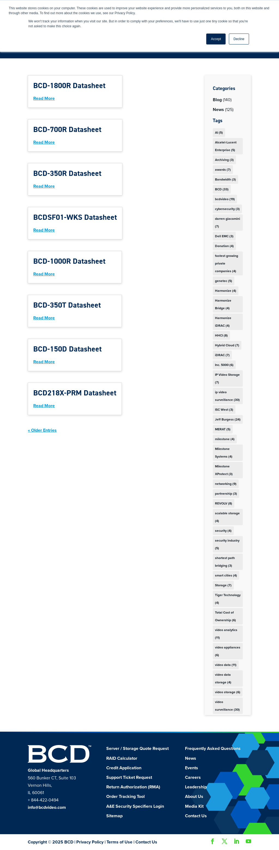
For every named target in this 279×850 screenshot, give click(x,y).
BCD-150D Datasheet (67, 349)
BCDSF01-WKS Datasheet (75, 217)
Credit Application (123, 768)
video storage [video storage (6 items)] (227, 692)
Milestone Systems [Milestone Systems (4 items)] (223, 452)
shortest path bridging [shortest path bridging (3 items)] (225, 561)
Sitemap (114, 816)
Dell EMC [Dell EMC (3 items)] (224, 236)
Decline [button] (238, 39)
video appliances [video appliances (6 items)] (227, 651)
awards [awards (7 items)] (223, 170)
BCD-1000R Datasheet (69, 261)
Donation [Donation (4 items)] (224, 246)
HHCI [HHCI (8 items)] (221, 335)
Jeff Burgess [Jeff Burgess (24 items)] (228, 419)
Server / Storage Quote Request (137, 748)
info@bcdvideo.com (47, 807)
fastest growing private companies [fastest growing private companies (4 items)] (226, 263)
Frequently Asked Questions (213, 748)
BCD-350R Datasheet (67, 173)
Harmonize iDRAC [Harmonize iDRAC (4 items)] (223, 322)
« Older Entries (42, 430)
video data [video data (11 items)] (225, 665)
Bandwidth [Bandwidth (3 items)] (225, 179)
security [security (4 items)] (223, 531)
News (218, 109)
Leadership (196, 787)
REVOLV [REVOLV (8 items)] (223, 503)
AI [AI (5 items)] (219, 132)
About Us (194, 796)
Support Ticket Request (129, 777)
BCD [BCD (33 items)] (222, 189)
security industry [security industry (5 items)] (227, 544)
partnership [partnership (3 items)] (226, 493)
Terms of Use (119, 842)
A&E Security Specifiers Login (135, 806)
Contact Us (196, 816)
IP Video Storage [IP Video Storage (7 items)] (227, 378)
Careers (193, 777)
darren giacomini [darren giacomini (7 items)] (227, 222)
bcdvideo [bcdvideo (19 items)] (225, 199)
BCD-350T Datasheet (67, 305)
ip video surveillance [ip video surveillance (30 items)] (227, 396)
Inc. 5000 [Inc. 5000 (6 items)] (224, 365)
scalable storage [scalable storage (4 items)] (227, 517)
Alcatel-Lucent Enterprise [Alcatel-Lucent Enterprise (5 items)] (225, 146)
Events (191, 768)
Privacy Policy (90, 842)
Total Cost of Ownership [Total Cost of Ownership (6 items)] (225, 616)
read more (44, 98)
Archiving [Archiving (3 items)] (224, 160)
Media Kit (194, 806)
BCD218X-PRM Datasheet (74, 393)
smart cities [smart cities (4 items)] (226, 575)
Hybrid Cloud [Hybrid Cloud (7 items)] (227, 345)
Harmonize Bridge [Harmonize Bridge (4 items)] (223, 304)
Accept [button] (216, 39)
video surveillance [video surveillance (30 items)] (227, 705)
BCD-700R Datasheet (67, 129)
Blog (217, 100)
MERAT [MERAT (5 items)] (223, 429)
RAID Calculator (121, 758)
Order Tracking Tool (125, 796)
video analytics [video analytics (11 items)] (226, 633)
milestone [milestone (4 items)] (225, 439)
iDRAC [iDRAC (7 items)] (222, 355)
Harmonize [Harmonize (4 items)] (225, 291)
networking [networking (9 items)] (225, 484)
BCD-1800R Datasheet (69, 85)
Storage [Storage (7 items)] (223, 585)
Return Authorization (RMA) (133, 787)
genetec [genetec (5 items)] (223, 281)
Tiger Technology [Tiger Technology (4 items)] (228, 599)
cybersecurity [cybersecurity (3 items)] (227, 209)
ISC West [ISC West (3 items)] (224, 410)
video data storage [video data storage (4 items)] (223, 678)
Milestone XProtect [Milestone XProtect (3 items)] (224, 470)
